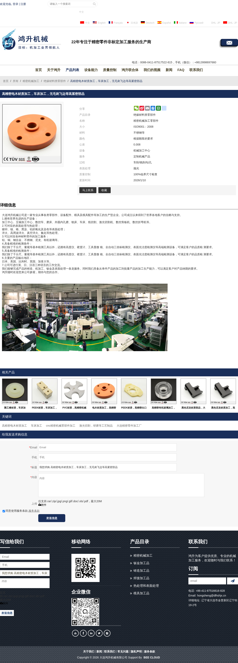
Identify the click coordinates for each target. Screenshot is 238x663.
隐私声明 (136, 651)
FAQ (181, 70)
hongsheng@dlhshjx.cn (211, 595)
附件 (42, 504)
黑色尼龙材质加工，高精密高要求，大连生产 (223, 408)
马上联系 (87, 190)
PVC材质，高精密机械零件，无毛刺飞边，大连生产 (74, 408)
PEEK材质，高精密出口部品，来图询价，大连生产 (134, 408)
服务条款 (34, 510)
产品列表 (72, 70)
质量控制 (109, 70)
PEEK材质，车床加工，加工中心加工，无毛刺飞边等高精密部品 (45, 408)
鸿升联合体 (130, 70)
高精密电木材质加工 (14, 425)
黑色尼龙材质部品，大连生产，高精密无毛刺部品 (193, 408)
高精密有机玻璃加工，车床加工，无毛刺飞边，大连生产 (164, 408)
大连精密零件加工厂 (129, 425)
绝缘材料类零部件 (55, 81)
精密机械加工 (31, 81)
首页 (38, 70)
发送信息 (51, 518)
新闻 (169, 70)
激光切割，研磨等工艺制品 (96, 425)
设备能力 (91, 70)
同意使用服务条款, (21, 510)
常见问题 (123, 651)
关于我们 (88, 651)
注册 (23, 4)
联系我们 (196, 70)
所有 (15, 81)
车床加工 (36, 425)
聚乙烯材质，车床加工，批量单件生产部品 (15, 408)
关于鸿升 (53, 70)
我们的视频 (152, 70)
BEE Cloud (152, 657)
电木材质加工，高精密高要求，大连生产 (104, 408)
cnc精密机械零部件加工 (60, 425)
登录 (15, 4)
